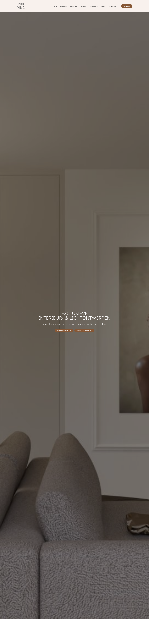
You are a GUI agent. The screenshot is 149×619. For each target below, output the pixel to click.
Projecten (83, 6)
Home (55, 6)
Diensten (63, 6)
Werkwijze (73, 6)
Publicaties (112, 6)
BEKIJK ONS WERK (64, 330)
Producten (94, 6)
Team (103, 6)
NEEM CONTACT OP (84, 330)
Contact (127, 6)
